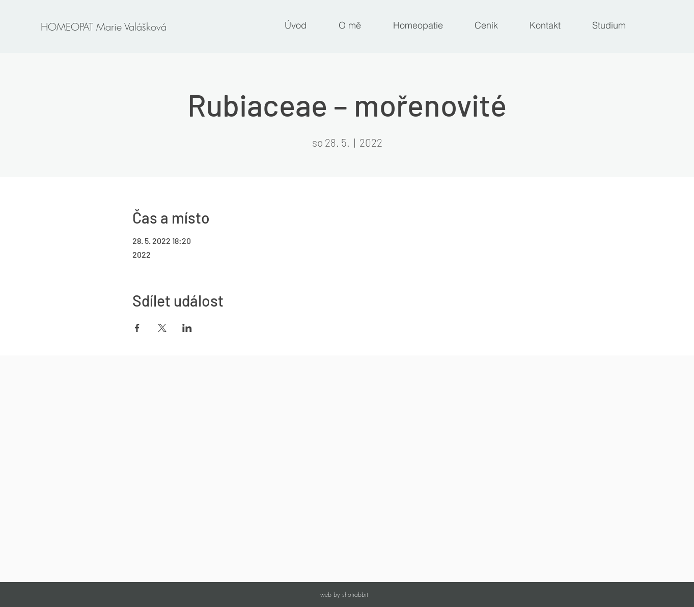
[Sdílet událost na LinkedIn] (187, 328)
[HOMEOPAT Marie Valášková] (103, 27)
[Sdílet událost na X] (162, 328)
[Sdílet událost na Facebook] (137, 328)
